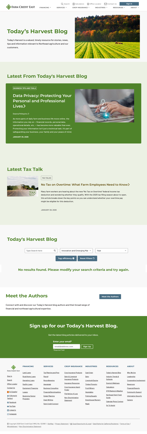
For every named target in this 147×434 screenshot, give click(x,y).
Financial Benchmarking (52, 392)
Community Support (134, 392)
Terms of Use (125, 424)
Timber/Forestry (91, 384)
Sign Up (87, 346)
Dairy (87, 377)
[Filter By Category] (76, 250)
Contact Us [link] (110, 4)
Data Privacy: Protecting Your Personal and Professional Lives (42, 101)
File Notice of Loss (71, 394)
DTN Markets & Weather (114, 391)
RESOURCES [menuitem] (118, 8)
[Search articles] (39, 250)
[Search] (54, 250)
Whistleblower (12, 426)
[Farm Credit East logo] (20, 7)
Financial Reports (133, 388)
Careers (130, 400)
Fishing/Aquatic (91, 396)
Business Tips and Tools (24, 88)
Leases (25, 392)
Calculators (110, 387)
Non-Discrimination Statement (30, 426)
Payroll (46, 377)
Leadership (131, 377)
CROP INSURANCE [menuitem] (80, 8)
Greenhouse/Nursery (92, 400)
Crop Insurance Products (73, 373)
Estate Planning (49, 396)
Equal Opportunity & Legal (80, 424)
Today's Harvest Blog (113, 373)
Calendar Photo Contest (114, 402)
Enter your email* (62, 341)
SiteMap (51, 424)
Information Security (134, 396)
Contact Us (11, 388)
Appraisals (47, 384)
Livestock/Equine (91, 380)
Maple (87, 404)
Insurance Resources (72, 383)
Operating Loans (28, 380)
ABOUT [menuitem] (134, 8)
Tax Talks (46, 178)
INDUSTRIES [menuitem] (100, 8)
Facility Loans (27, 384)
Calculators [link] (78, 4)
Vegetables (89, 392)
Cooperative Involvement (136, 380)
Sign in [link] (129, 4)
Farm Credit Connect (51, 404)
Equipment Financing (30, 388)
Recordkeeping (49, 380)
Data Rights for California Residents (106, 424)
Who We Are (131, 373)
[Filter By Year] (111, 250)
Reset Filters (88, 259)
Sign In (9, 376)
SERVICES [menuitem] (61, 8)
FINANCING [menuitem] (45, 8)
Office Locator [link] (94, 4)
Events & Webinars (113, 383)
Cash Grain (89, 373)
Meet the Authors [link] (110, 297)
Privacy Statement (62, 424)
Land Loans (27, 373)
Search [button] (65, 4)
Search (9, 380)
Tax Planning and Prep (51, 373)
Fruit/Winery (90, 388)
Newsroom (131, 384)
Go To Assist (110, 405)
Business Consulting (51, 388)
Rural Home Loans (29, 377)
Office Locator (12, 384)
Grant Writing (48, 400)
